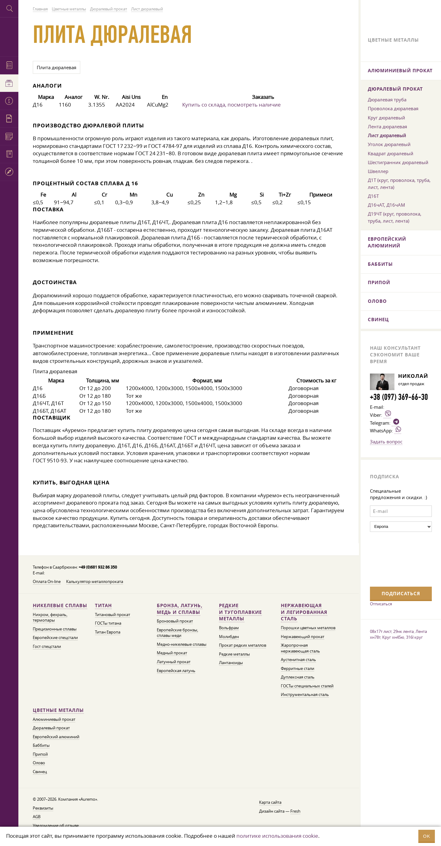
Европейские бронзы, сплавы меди (177, 632)
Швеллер (378, 171)
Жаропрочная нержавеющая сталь (300, 648)
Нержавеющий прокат (302, 636)
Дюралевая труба (387, 99)
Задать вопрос (386, 441)
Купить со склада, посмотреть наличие (231, 104)
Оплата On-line (47, 581)
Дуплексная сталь (298, 677)
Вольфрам (229, 627)
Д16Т (373, 196)
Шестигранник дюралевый (398, 162)
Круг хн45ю (393, 637)
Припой (40, 754)
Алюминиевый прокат (54, 719)
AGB (36, 816)
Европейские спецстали (55, 637)
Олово (39, 762)
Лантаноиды (231, 662)
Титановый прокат (112, 614)
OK (426, 836)
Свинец (40, 771)
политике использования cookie (277, 835)
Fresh (295, 811)
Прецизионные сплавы (55, 629)
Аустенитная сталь (298, 659)
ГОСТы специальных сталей (307, 686)
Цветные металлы (58, 710)
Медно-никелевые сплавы (181, 644)
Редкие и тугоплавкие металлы (240, 612)
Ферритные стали (297, 668)
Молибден (229, 636)
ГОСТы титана (108, 623)
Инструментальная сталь (305, 694)
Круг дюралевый (386, 118)
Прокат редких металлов (242, 645)
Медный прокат (172, 653)
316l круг (414, 637)
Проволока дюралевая (393, 108)
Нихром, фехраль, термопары (50, 617)
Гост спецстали (47, 646)
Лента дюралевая (387, 126)
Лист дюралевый (387, 135)
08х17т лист (380, 631)
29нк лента (403, 631)
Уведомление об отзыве (56, 825)
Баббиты (41, 745)
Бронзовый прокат (175, 621)
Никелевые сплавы (60, 605)
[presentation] (395, 558)
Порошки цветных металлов (308, 627)
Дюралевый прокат (51, 728)
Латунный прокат (173, 661)
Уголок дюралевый (389, 144)
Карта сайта (270, 802)
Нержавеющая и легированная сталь (304, 612)
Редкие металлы (234, 654)
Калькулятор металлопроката (94, 581)
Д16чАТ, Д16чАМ (386, 205)
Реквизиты (43, 808)
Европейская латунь (176, 670)
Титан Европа (107, 632)
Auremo (9, 35)
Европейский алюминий (56, 736)
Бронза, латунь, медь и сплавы (179, 608)
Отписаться (381, 604)
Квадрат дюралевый (390, 153)
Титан (103, 605)
